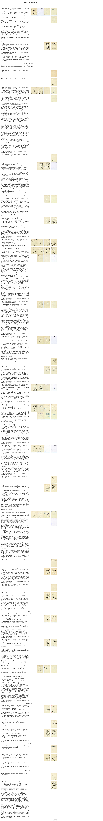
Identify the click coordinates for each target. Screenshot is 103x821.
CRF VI (22, 171)
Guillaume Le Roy (10, 337)
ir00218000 (18, 312)
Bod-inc (9, 109)
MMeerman (26, 31)
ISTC (20, 26)
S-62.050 (27, 573)
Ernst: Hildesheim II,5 (12, 310)
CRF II (6, 347)
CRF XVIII (14, 683)
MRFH (14, 619)
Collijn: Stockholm (5, 111)
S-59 (14, 108)
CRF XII (6, 172)
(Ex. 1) (7, 266)
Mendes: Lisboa (4, 528)
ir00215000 (5, 115)
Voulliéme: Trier (23, 25)
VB (1, 24)
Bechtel (14, 712)
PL (8, 280)
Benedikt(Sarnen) (17, 127)
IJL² (25, 624)
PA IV (4, 776)
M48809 (2, 262)
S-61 (15, 202)
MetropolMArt (9, 631)
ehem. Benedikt (10, 629)
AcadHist (26, 801)
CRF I (16, 171)
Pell (10, 22)
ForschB (6, 127)
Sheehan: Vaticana (10, 274)
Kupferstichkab (21, 629)
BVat (6, 124)
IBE (20, 21)
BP (4, 607)
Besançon (6, 240)
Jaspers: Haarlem (4, 311)
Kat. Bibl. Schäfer (16, 626)
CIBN (12, 24)
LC (19, 660)
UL (15, 321)
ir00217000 (24, 203)
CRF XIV (25, 425)
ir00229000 (25, 713)
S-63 (28, 172)
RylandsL (26, 33)
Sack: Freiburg (18, 113)
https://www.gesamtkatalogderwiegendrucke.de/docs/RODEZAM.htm (26, 818)
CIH (20, 106)
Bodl (16, 632)
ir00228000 (14, 275)
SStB (8, 653)
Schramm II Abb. (20, 680)
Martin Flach (8, 164)
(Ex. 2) (10, 266)
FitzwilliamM (14, 689)
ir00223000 (12, 461)
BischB (6, 33)
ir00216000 (26, 427)
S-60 (28, 308)
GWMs (2, 428)
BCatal (9, 497)
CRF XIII (13, 172)
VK (11, 21)
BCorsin (10, 504)
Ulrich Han (25, 44)
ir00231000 (18, 686)
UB (28, 32)
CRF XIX (13, 222)
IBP (25, 21)
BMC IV (18, 493)
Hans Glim (24, 569)
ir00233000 (11, 651)
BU (25, 37)
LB (26, 144)
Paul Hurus (12, 747)
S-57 (9, 24)
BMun (9, 229)
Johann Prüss (10, 585)
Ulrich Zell (25, 9)
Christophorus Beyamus (13, 569)
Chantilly (24, 109)
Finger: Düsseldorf (23, 310)
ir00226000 (5, 375)
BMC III (13, 173)
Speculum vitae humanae (22, 70)
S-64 (17, 599)
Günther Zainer (10, 88)
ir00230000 (18, 736)
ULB (23, 30)
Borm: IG (3, 174)
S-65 (17, 270)
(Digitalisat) (7, 19)
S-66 (28, 683)
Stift (6, 146)
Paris (3, 368)
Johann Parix (10, 594)
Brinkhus (17, 109)
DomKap (21, 655)
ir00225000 (13, 348)
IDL (1, 22)
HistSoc (14, 690)
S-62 (28, 222)
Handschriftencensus (38, 613)
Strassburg (4, 585)
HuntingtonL (7, 697)
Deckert (14, 111)
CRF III (5, 373)
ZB (6, 144)
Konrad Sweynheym (9, 512)
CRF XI (25, 22)
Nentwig (9, 174)
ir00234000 (14, 761)
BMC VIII (3, 271)
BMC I (21, 24)
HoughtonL (3, 690)
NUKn (6, 435)
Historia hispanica (23, 773)
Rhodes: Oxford (8, 113)
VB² (1, 493)
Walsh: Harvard (4, 26)
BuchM (14, 131)
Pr (17, 24)
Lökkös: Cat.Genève (16, 225)
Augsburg (4, 88)
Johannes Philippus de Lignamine (12, 486)
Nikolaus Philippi (23, 730)
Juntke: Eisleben (18, 685)
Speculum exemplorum (5, 261)
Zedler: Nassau (13, 26)
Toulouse (4, 594)
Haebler (7, 748)
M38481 (14, 361)
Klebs (9, 106)
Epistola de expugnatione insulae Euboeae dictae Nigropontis (15, 9)
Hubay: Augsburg (18, 650)
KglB (21, 31)
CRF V (22, 107)
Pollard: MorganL (22, 374)
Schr (15, 624)
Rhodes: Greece (17, 22)
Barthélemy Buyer (23, 337)
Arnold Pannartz (20, 512)
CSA (23, 648)
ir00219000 (14, 226)
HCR (8, 201)
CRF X (11, 425)
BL (13, 33)
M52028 (8, 672)
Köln (21, 9)
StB (17, 125)
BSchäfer (15, 633)
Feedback (55, 820)
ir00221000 (26, 395)
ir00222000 (5, 574)
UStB (15, 32)
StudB (6, 691)
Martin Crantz (17, 406)
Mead (12, 55)
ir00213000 (23, 26)
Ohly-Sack (14, 25)
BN (1, 292)
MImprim (15, 397)
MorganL (16, 694)
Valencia (4, 774)
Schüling (25, 626)
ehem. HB (27, 142)
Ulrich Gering (9, 406)
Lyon (3, 337)
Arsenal (27, 468)
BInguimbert (26, 431)
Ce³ (15, 21)
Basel (3, 164)
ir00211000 (21, 795)
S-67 (21, 625)
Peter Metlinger (12, 240)
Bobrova (2, 794)
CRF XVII (3, 426)
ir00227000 (5, 600)
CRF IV (19, 392)
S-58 (15, 526)
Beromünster (5, 197)
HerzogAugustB (10, 295)
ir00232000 (5, 627)
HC (3, 106)
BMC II (11, 684)
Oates (8, 25)
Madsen (25, 202)
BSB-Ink (6, 24)
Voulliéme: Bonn (22, 274)
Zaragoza (6, 747)
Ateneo (20, 797)
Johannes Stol (17, 368)
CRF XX (2, 457)
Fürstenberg (3, 656)
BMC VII (13, 573)
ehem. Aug (12, 696)
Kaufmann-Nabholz (17, 169)
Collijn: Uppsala (18, 458)
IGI (6, 22)
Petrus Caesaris (8, 368)
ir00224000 (5, 175)
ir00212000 (20, 55)
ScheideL (13, 695)
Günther (2, 25)
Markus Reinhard (6, 732)
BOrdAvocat (10, 469)
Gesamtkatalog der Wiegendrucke (8, 818)
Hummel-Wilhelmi (12, 112)
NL (14, 320)
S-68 (15, 649)
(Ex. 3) (24, 420)
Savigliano (4, 569)
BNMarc (6, 550)
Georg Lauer (8, 477)
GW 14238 (25, 261)
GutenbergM (18, 656)
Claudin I (19, 423)
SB (14, 27)
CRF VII (19, 456)
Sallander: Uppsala (10, 795)
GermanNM (21, 631)
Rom (21, 44)
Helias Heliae (11, 197)
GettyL (9, 183)
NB (1, 38)
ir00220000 (5, 495)
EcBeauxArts (6, 139)
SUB (28, 56)
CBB (25, 169)
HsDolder (19, 205)
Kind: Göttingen (11, 794)
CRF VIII (3, 393)
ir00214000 (5, 530)
